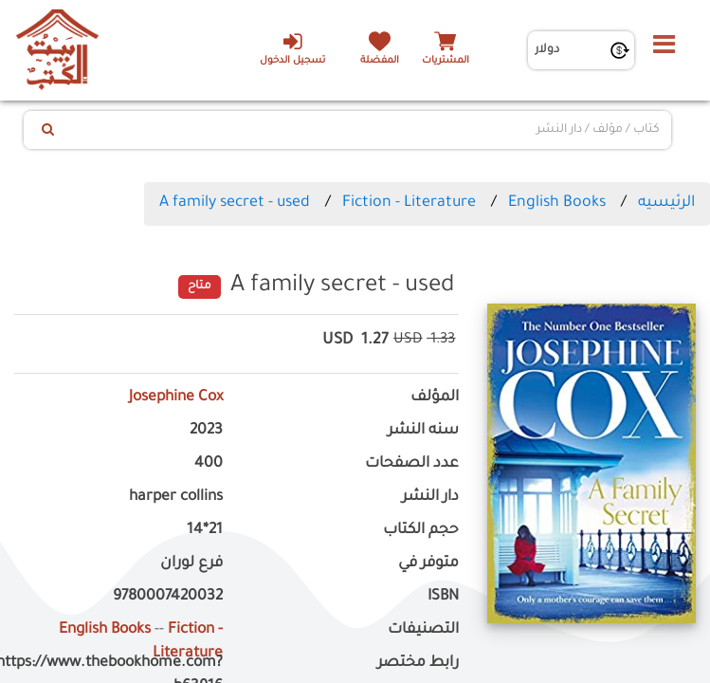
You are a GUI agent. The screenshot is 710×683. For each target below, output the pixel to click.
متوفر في (428, 564)
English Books (557, 203)
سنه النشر (423, 431)
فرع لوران (191, 564)
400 (208, 464)
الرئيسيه (666, 203)
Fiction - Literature (409, 203)
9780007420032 (168, 597)
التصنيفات (423, 630)
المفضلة (379, 61)
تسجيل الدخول (292, 48)
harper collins (176, 497)
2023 (206, 431)
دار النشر (430, 497)
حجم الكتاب (421, 531)
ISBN (443, 597)
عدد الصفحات (412, 464)
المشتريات (445, 61)
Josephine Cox (176, 398)
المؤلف (434, 398)
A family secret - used (234, 203)
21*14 (205, 531)
